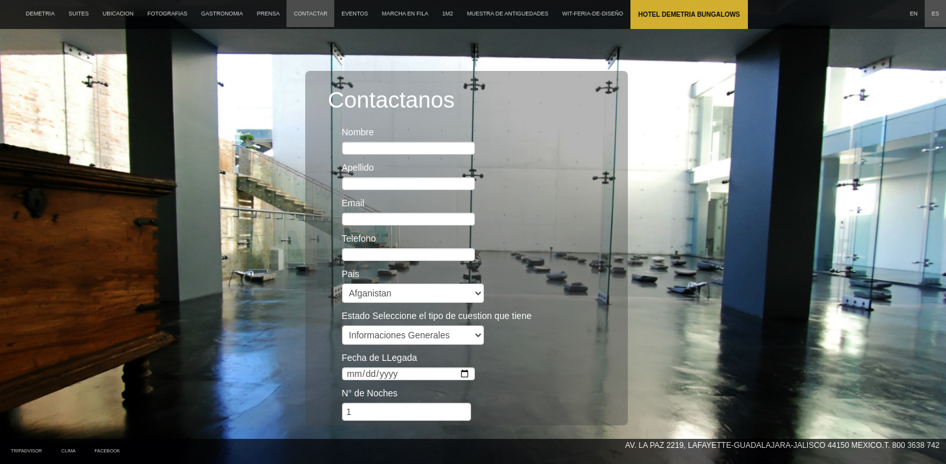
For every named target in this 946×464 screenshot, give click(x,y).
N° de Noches (370, 393)
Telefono (359, 238)
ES (936, 13)
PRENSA (268, 13)
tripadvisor (26, 451)
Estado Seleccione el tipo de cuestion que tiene (437, 316)
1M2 (447, 13)
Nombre (358, 132)
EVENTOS (354, 13)
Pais (350, 274)
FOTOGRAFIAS (168, 13)
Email (353, 203)
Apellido (358, 167)
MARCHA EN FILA (405, 13)
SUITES (78, 13)
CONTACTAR (310, 13)
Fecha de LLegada (380, 358)
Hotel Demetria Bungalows (689, 14)
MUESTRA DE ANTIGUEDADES (507, 13)
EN (914, 13)
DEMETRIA (40, 13)
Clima (70, 451)
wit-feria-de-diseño (592, 13)
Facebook (109, 451)
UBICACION (118, 13)
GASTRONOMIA (222, 13)
